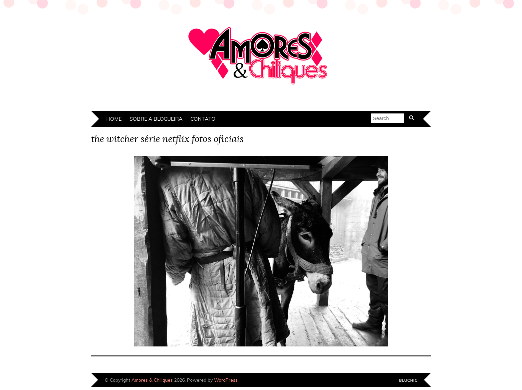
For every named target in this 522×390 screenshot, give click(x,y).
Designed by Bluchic (408, 380)
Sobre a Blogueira (156, 119)
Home (114, 119)
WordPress (226, 380)
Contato (202, 119)
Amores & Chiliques (152, 380)
